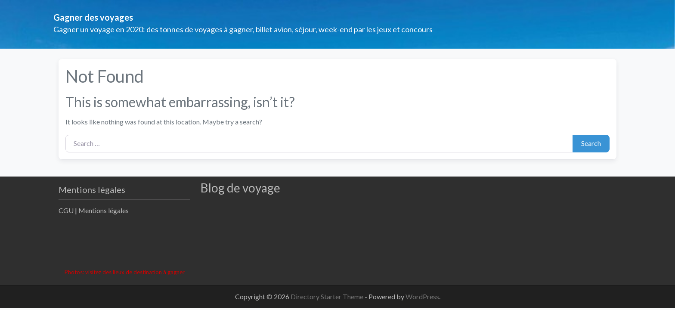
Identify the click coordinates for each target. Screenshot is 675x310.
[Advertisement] (215, 242)
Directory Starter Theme (328, 296)
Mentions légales (103, 210)
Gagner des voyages (93, 17)
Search (591, 143)
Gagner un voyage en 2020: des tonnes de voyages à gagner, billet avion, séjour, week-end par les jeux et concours (243, 29)
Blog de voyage (240, 187)
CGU (66, 210)
